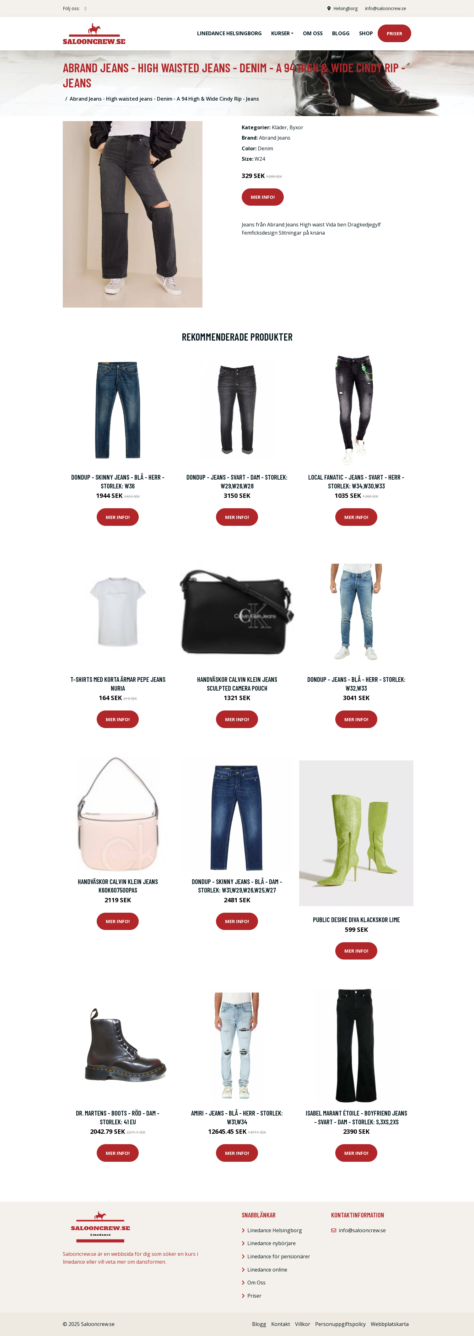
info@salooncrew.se (385, 8)
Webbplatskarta (390, 1324)
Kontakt (280, 1324)
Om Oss (256, 1282)
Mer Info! (263, 197)
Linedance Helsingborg (229, 33)
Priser (394, 33)
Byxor (296, 127)
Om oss (313, 33)
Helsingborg (345, 8)
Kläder (279, 127)
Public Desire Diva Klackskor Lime (356, 919)
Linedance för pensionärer (278, 1256)
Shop (366, 33)
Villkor (302, 1324)
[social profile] (85, 8)
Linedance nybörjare (271, 1243)
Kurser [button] (280, 33)
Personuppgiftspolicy (340, 1324)
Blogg (341, 33)
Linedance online (267, 1269)
